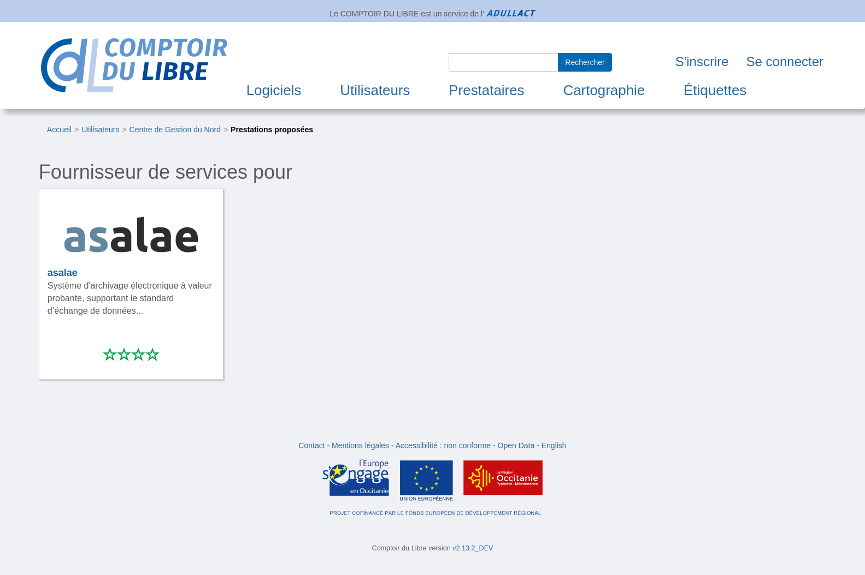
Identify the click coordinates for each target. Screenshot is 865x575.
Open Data (516, 445)
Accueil (59, 129)
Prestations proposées (272, 129)
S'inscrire (702, 61)
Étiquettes (715, 90)
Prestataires (486, 90)
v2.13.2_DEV (472, 548)
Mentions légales (360, 445)
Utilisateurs (375, 90)
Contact (311, 445)
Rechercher (584, 62)
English (554, 445)
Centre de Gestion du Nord (175, 129)
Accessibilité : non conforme (443, 445)
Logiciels (274, 90)
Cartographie (604, 90)
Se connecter (784, 61)
